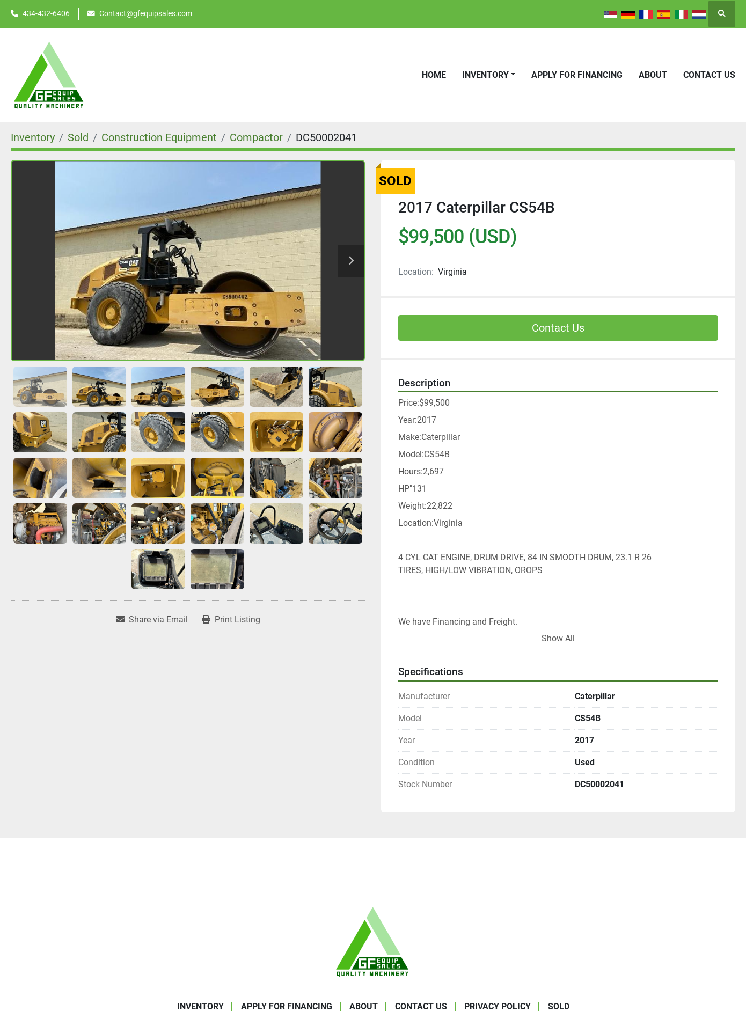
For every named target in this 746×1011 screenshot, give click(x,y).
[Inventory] (33, 137)
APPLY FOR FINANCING (577, 75)
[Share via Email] (152, 620)
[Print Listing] (231, 620)
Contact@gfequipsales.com (145, 13)
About (653, 75)
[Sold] (78, 137)
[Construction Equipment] (159, 137)
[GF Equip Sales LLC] (373, 941)
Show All (558, 638)
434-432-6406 (46, 13)
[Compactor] (256, 137)
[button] (488, 75)
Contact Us (709, 75)
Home (434, 75)
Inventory (485, 75)
